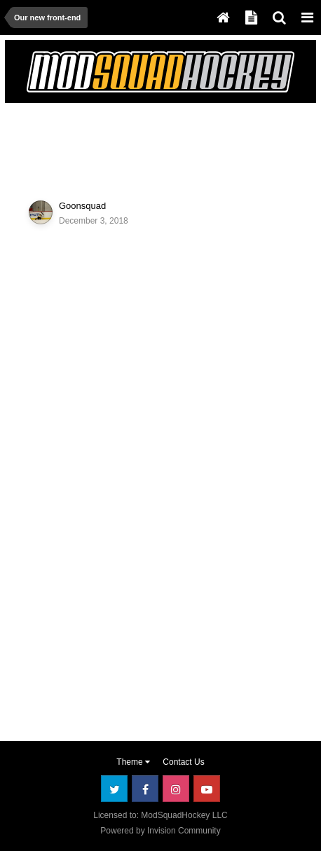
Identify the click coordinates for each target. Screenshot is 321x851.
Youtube (206, 788)
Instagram (176, 788)
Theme (133, 762)
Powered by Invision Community (160, 831)
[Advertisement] (122, 143)
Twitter (114, 788)
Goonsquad (82, 205)
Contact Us (183, 762)
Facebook (145, 788)
